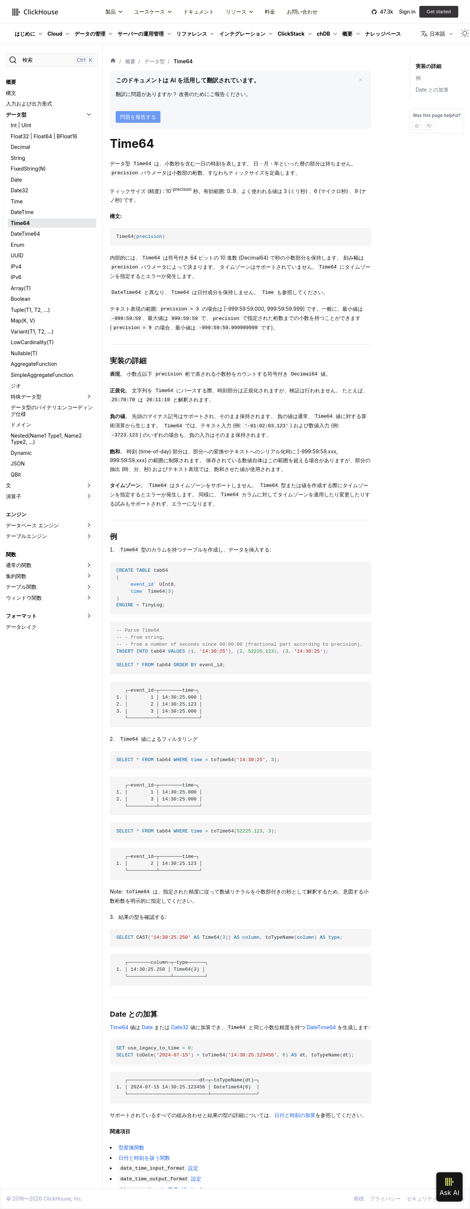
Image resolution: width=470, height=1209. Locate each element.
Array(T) (21, 288)
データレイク (21, 627)
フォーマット (21, 616)
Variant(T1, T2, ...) (32, 331)
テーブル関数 (21, 587)
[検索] (52, 60)
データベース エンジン (32, 525)
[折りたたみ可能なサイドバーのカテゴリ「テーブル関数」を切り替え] (89, 587)
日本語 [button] (432, 34)
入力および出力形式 (29, 103)
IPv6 (16, 277)
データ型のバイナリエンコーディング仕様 (52, 410)
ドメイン (21, 424)
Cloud (54, 34)
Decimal (20, 147)
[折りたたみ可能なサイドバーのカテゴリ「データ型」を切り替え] (89, 115)
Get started (439, 11)
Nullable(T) (24, 353)
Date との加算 (432, 89)
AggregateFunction (34, 364)
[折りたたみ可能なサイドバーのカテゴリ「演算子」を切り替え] (89, 496)
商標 (359, 1198)
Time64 (20, 223)
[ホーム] (113, 61)
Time (17, 201)
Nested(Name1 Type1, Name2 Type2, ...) (46, 438)
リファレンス (191, 34)
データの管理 (90, 34)
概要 (347, 34)
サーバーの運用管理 (141, 34)
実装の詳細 (428, 66)
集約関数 (16, 576)
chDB (323, 34)
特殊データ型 (26, 396)
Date (16, 179)
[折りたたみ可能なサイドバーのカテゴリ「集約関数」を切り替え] (89, 576)
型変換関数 (131, 1147)
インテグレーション (242, 34)
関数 (11, 554)
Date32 (19, 190)
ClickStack (291, 34)
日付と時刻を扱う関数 (144, 1158)
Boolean (20, 299)
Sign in (407, 11)
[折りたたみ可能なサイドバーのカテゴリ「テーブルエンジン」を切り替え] (89, 536)
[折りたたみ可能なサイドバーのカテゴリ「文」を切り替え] (89, 485)
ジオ (16, 385)
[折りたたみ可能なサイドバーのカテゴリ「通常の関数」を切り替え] (89, 565)
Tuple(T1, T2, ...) (30, 310)
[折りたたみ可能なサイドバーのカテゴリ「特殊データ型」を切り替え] (89, 397)
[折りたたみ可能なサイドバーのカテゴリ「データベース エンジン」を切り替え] (89, 525)
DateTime (22, 212)
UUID (17, 255)
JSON (18, 463)
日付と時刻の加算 (294, 1115)
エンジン (16, 514)
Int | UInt (21, 125)
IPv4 (16, 266)
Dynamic (21, 453)
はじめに (25, 34)
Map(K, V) (23, 320)
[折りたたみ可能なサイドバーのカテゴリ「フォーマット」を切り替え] (89, 616)
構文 (11, 93)
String (18, 158)
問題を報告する (138, 117)
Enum (17, 245)
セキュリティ (421, 1198)
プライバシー (385, 1198)
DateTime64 (25, 234)
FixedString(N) (28, 168)
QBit (16, 474)
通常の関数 (19, 565)
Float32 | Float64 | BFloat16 (44, 136)
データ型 (16, 114)
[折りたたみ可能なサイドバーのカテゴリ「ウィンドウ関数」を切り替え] (89, 598)
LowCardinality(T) (32, 342)
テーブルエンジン (26, 536)
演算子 (13, 496)
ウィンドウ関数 (24, 598)
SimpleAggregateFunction (42, 375)
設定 (158, 1168)
